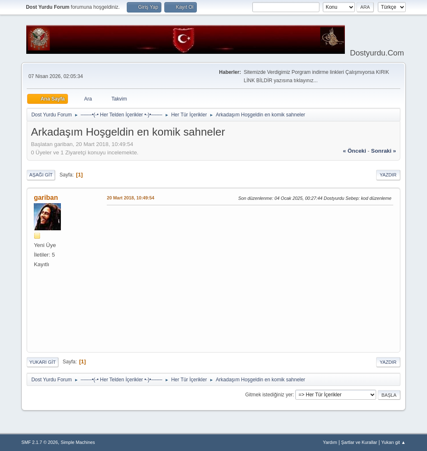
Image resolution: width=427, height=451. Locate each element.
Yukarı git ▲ (393, 442)
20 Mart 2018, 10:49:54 (130, 197)
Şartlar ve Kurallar (359, 442)
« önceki (354, 151)
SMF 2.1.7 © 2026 (39, 442)
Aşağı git (41, 174)
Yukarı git (42, 362)
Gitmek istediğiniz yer (269, 395)
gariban (46, 197)
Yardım (330, 442)
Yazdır (388, 174)
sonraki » (383, 151)
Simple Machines (78, 442)
